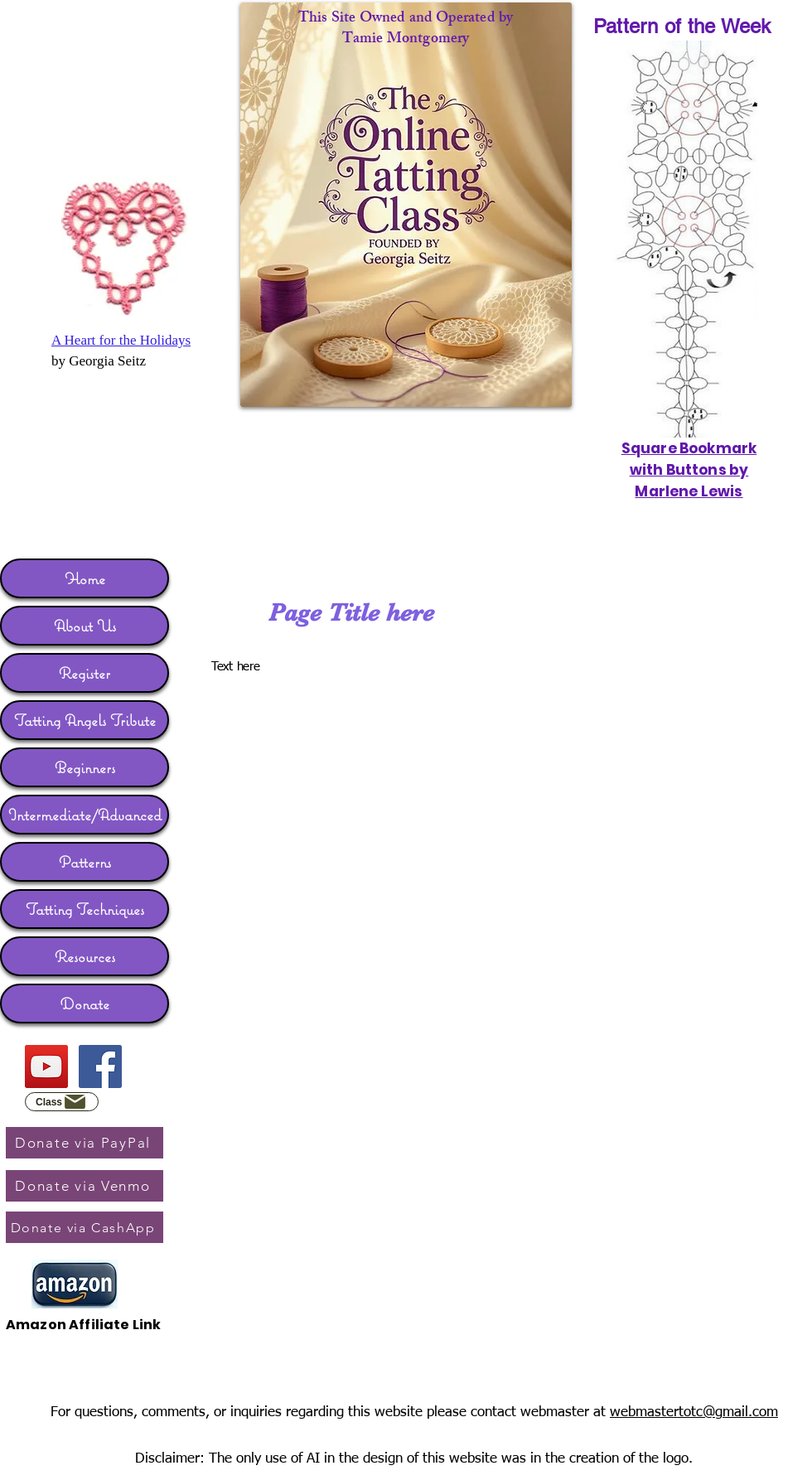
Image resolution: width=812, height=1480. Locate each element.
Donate (84, 1003)
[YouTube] (46, 1066)
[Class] (62, 1101)
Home (85, 578)
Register (84, 673)
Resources (85, 956)
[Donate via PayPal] (84, 1142)
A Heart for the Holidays (121, 340)
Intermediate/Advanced (85, 815)
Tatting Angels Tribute (85, 720)
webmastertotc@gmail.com (694, 1412)
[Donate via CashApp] (84, 1227)
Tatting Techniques (85, 909)
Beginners (85, 767)
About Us (85, 626)
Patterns (85, 862)
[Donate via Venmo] (84, 1186)
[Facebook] (100, 1066)
